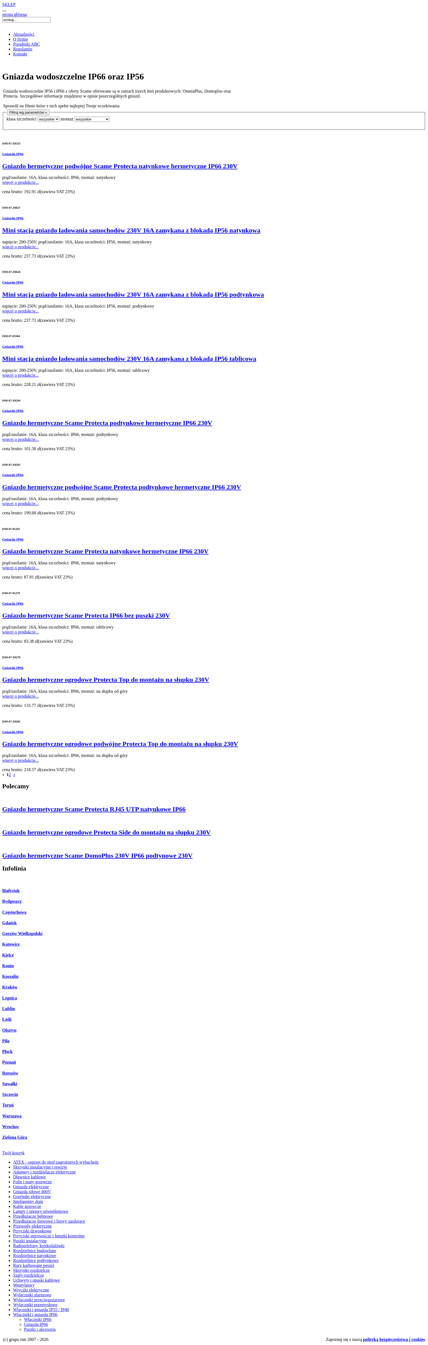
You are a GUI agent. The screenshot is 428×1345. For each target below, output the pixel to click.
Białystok (11, 890)
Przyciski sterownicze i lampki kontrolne (49, 1236)
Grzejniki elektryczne (32, 1196)
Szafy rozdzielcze (28, 1275)
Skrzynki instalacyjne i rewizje (40, 1167)
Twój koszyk (13, 1153)
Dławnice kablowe (29, 1177)
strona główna (14, 14)
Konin (8, 965)
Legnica (9, 998)
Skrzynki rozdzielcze (31, 1270)
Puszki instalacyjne (30, 1240)
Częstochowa (14, 912)
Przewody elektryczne (32, 1226)
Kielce (8, 955)
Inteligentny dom (28, 1201)
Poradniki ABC (26, 44)
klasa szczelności (22, 119)
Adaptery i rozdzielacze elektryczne (44, 1172)
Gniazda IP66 (12, 154)
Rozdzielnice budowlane (34, 1250)
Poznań (9, 1062)
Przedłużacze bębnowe (33, 1216)
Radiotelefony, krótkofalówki (38, 1245)
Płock (7, 1051)
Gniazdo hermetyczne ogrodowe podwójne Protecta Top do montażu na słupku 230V (120, 743)
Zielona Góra (14, 1137)
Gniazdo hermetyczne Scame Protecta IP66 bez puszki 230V (86, 615)
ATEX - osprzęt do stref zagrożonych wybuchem (56, 1162)
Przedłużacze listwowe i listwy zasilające (49, 1221)
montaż (67, 119)
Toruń (8, 1105)
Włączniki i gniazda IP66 (35, 1314)
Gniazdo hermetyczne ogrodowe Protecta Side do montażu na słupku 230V (106, 832)
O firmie (20, 39)
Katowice (11, 944)
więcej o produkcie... (20, 182)
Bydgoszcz (12, 901)
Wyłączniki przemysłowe (35, 1304)
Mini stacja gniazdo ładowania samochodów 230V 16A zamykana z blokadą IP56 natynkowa (131, 230)
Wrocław (10, 1126)
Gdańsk (9, 923)
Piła (6, 1041)
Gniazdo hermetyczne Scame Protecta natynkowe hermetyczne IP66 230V (105, 551)
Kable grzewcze (27, 1206)
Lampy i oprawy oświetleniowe (40, 1211)
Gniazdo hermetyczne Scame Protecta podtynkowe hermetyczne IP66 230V (107, 422)
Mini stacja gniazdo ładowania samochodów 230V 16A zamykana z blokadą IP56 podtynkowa (133, 294)
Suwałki (9, 1083)
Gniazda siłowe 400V (32, 1191)
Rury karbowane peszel (33, 1265)
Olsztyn (9, 1030)
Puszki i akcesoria (40, 1329)
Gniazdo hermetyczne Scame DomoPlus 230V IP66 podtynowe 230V (97, 855)
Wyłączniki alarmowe (32, 1295)
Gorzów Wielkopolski (22, 933)
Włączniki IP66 (37, 1319)
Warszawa (12, 1116)
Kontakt (20, 54)
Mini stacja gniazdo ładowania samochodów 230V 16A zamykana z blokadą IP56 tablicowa (129, 358)
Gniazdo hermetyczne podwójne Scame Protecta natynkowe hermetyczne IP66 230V (119, 166)
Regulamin (22, 49)
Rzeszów (10, 1073)
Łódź (7, 1019)
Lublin (8, 1008)
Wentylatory (24, 1285)
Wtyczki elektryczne (31, 1290)
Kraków (9, 987)
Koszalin (10, 976)
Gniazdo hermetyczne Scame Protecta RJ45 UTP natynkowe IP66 (94, 809)
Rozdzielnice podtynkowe (36, 1260)
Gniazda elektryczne (31, 1186)
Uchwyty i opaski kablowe (36, 1280)
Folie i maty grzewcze (32, 1181)
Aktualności (23, 34)
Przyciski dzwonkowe (32, 1231)
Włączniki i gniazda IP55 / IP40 (41, 1309)
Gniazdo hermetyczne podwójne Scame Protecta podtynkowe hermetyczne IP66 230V (121, 487)
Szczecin (10, 1094)
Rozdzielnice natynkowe (34, 1255)
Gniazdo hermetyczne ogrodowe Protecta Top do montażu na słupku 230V (105, 679)
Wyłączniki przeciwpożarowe (39, 1299)
